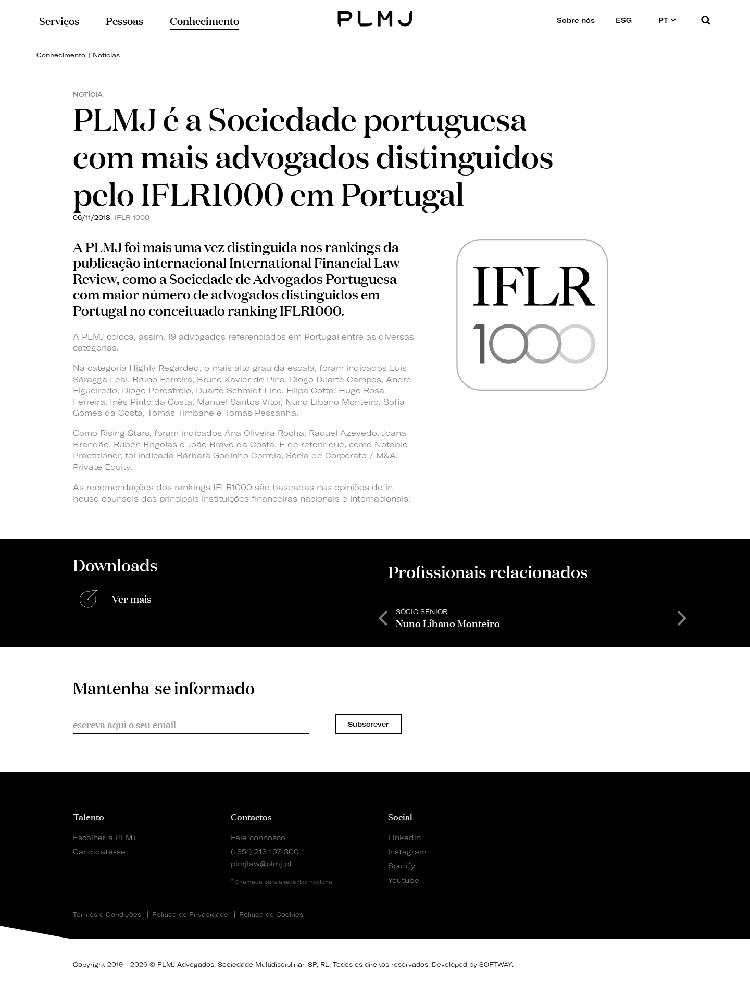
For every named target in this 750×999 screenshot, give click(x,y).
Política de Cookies (271, 914)
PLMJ (375, 17)
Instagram (407, 851)
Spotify (401, 865)
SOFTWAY (495, 964)
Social (400, 816)
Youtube (403, 880)
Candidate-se (99, 851)
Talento (88, 816)
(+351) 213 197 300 (265, 851)
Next (682, 617)
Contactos (251, 816)
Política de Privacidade (190, 914)
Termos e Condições (107, 914)
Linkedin (404, 837)
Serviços (59, 20)
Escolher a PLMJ (104, 837)
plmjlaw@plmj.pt (261, 863)
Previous (383, 617)
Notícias (106, 55)
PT (667, 20)
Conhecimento (60, 55)
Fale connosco (258, 837)
